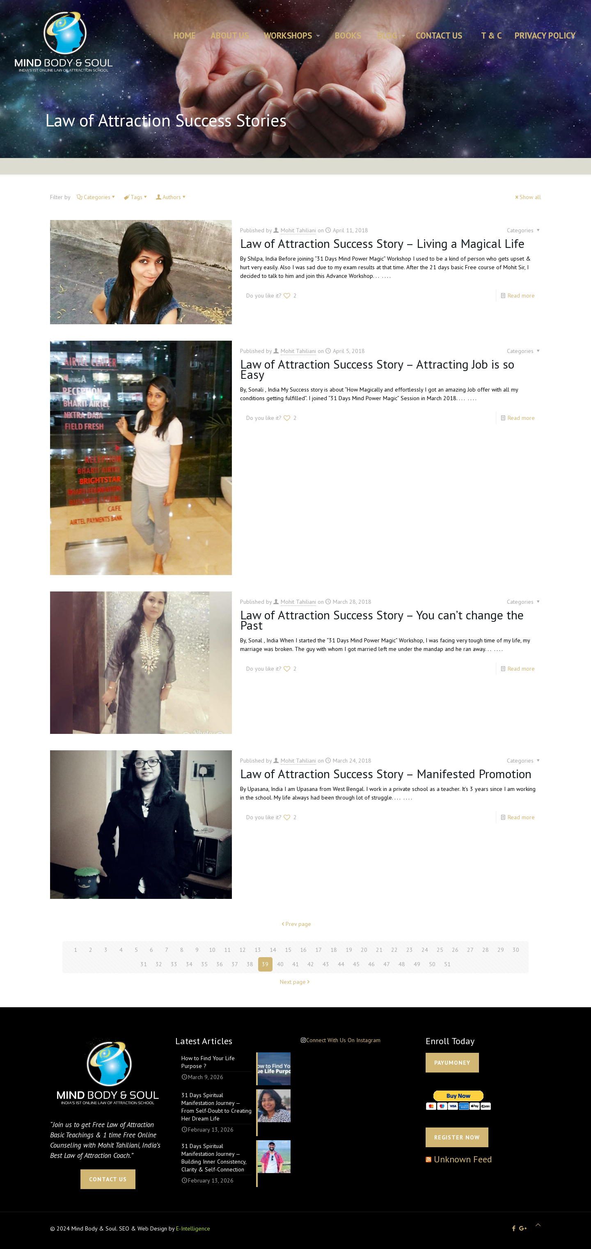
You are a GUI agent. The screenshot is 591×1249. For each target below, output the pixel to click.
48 (402, 964)
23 (409, 949)
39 (265, 964)
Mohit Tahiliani (298, 230)
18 (333, 949)
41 (295, 964)
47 (386, 964)
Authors (171, 197)
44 (341, 964)
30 (516, 949)
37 (234, 964)
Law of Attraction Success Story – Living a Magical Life (382, 243)
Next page (296, 981)
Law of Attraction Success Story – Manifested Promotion (385, 773)
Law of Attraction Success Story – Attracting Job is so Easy (377, 369)
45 (356, 964)
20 (364, 949)
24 (424, 949)
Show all (527, 197)
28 (485, 949)
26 (455, 949)
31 (143, 964)
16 (303, 949)
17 (318, 949)
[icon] (523, 1228)
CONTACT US (108, 1179)
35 (204, 964)
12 (242, 949)
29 (500, 949)
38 (250, 964)
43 (326, 964)
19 (349, 949)
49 (417, 964)
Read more (521, 295)
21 (379, 949)
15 (288, 949)
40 (280, 964)
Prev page (295, 924)
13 (257, 949)
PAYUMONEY (452, 1062)
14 (273, 949)
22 (394, 949)
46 (371, 964)
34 (189, 964)
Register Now (457, 1137)
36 (219, 964)
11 (227, 949)
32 (159, 964)
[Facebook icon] (514, 1228)
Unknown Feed (463, 1159)
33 (174, 964)
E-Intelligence (193, 1228)
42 (310, 964)
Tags (136, 197)
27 (470, 949)
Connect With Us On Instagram (343, 1040)
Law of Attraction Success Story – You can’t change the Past (382, 620)
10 (212, 949)
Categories (96, 197)
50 (432, 964)
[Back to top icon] (538, 1225)
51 (447, 964)
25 (440, 949)
